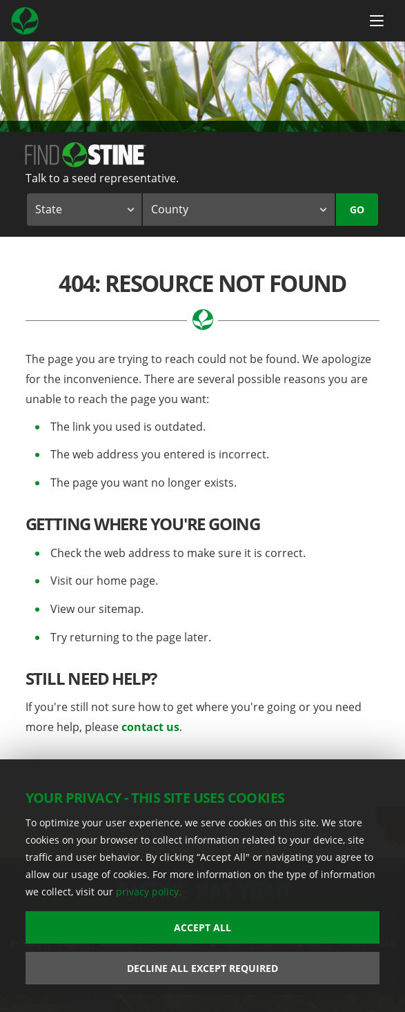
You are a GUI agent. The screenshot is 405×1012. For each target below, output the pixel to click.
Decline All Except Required (202, 968)
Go (357, 209)
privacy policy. (148, 891)
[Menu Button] (376, 20)
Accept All (202, 927)
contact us (150, 726)
